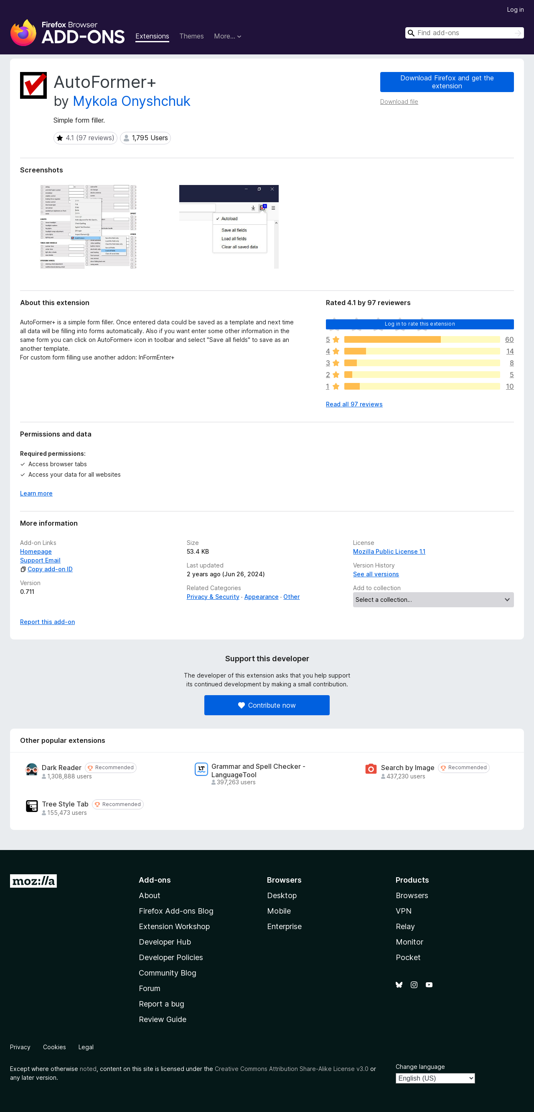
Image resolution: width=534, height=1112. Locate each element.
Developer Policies (171, 957)
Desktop (282, 895)
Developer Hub (165, 941)
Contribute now (267, 705)
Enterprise (284, 926)
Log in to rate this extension (420, 324)
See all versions (376, 574)
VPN (404, 911)
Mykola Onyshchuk (132, 101)
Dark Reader (61, 768)
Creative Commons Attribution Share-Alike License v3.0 (292, 1068)
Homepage (36, 551)
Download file (399, 101)
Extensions (152, 36)
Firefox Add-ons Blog (176, 911)
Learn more (36, 493)
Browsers (412, 895)
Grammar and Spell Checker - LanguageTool (258, 770)
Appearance (261, 596)
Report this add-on (47, 621)
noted (88, 1068)
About (149, 895)
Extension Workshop (174, 926)
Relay (405, 926)
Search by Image (408, 768)
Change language (420, 1066)
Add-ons (155, 880)
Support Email (40, 560)
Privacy (20, 1046)
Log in (515, 9)
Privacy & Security (213, 596)
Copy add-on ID (46, 569)
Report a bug (161, 1003)
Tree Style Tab (65, 804)
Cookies (54, 1046)
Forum (149, 988)
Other (291, 596)
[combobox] (464, 33)
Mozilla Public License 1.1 (389, 551)
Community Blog (167, 972)
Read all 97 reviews (354, 404)
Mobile (279, 911)
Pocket (408, 957)
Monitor (409, 941)
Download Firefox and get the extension (447, 82)
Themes (191, 36)
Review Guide (162, 1019)
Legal (86, 1046)
